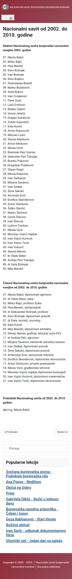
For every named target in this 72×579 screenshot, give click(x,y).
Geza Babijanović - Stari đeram (31, 519)
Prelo (10, 493)
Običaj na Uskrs (18, 487)
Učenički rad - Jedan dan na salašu (34, 541)
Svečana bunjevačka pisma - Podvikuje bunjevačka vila (29, 474)
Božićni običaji (18, 525)
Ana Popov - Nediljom (23, 482)
